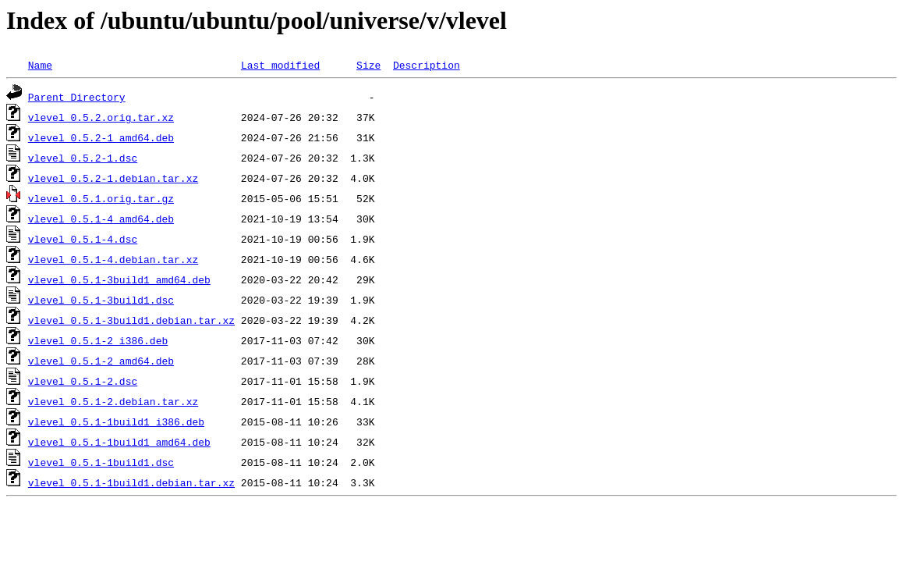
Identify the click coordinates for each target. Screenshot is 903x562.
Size (368, 65)
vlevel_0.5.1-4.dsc (82, 239)
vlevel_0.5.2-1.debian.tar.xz (113, 178)
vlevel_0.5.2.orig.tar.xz (101, 117)
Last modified (280, 65)
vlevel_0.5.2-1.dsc (82, 158)
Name (40, 65)
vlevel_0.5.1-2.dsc (82, 381)
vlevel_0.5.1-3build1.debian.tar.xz (131, 320)
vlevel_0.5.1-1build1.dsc (101, 462)
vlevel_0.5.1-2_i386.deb (98, 340)
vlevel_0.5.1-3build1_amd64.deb (119, 279)
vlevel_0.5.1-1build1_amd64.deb (119, 442)
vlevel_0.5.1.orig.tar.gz (101, 198)
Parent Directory (77, 97)
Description (426, 65)
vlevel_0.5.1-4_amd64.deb (101, 219)
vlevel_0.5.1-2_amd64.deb (101, 361)
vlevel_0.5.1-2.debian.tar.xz (113, 401)
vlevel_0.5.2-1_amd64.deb (101, 137)
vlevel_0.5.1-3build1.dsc (101, 300)
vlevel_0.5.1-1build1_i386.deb (116, 421)
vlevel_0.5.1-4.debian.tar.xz (113, 259)
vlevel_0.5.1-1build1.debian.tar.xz (131, 482)
